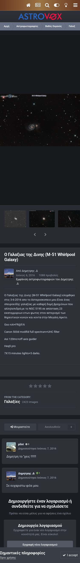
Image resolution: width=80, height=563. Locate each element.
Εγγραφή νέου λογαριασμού (40, 533)
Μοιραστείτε (20, 416)
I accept (70, 555)
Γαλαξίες (12, 390)
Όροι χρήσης (8, 557)
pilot (21, 433)
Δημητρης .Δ (30, 259)
